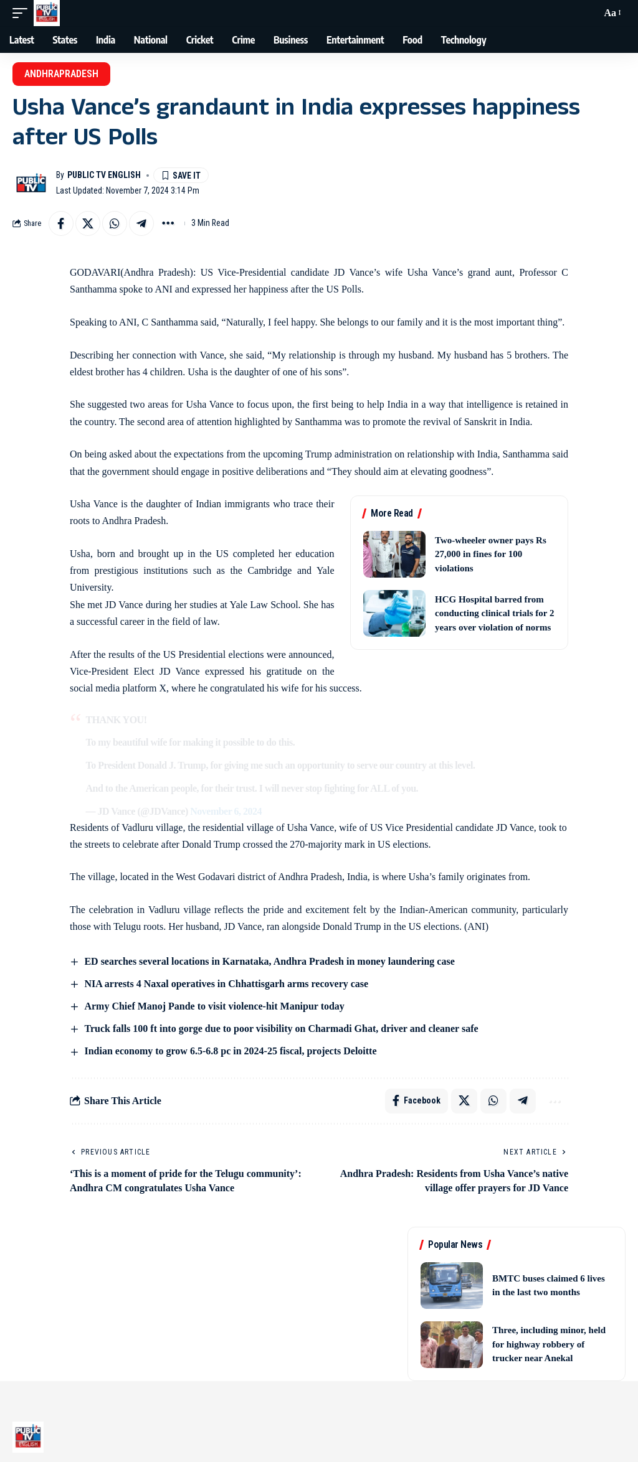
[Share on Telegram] (141, 223)
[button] (23, 13)
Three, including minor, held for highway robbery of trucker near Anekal (549, 1345)
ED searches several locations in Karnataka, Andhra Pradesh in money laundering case (269, 961)
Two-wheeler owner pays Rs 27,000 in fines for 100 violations (490, 554)
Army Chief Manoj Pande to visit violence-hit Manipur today (214, 1006)
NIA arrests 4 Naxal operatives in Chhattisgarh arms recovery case (226, 983)
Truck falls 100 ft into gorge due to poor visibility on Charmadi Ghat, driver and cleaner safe (281, 1028)
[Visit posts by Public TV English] (31, 183)
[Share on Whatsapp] (114, 223)
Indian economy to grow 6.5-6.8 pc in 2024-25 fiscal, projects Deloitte (230, 1051)
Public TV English (104, 175)
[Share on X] (87, 223)
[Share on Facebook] (61, 223)
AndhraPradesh (61, 74)
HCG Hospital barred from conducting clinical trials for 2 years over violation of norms (494, 613)
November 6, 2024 (226, 811)
